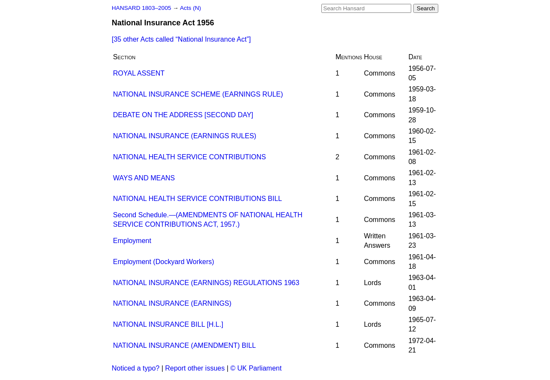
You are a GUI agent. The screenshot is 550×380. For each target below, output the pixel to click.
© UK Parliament (255, 368)
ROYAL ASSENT (139, 73)
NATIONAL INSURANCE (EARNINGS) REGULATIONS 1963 (206, 282)
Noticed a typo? (135, 368)
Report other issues (195, 368)
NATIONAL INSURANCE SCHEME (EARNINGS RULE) (198, 94)
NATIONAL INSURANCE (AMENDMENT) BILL (184, 345)
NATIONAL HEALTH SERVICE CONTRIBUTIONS (189, 157)
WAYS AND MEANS (144, 178)
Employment (132, 240)
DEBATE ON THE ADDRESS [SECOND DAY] (183, 115)
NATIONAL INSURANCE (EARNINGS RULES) (184, 136)
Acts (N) (190, 8)
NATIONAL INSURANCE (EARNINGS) (172, 303)
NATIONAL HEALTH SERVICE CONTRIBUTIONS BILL (197, 198)
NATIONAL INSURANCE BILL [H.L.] (168, 324)
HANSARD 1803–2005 (141, 8)
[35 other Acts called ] (181, 39)
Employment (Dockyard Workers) (163, 261)
